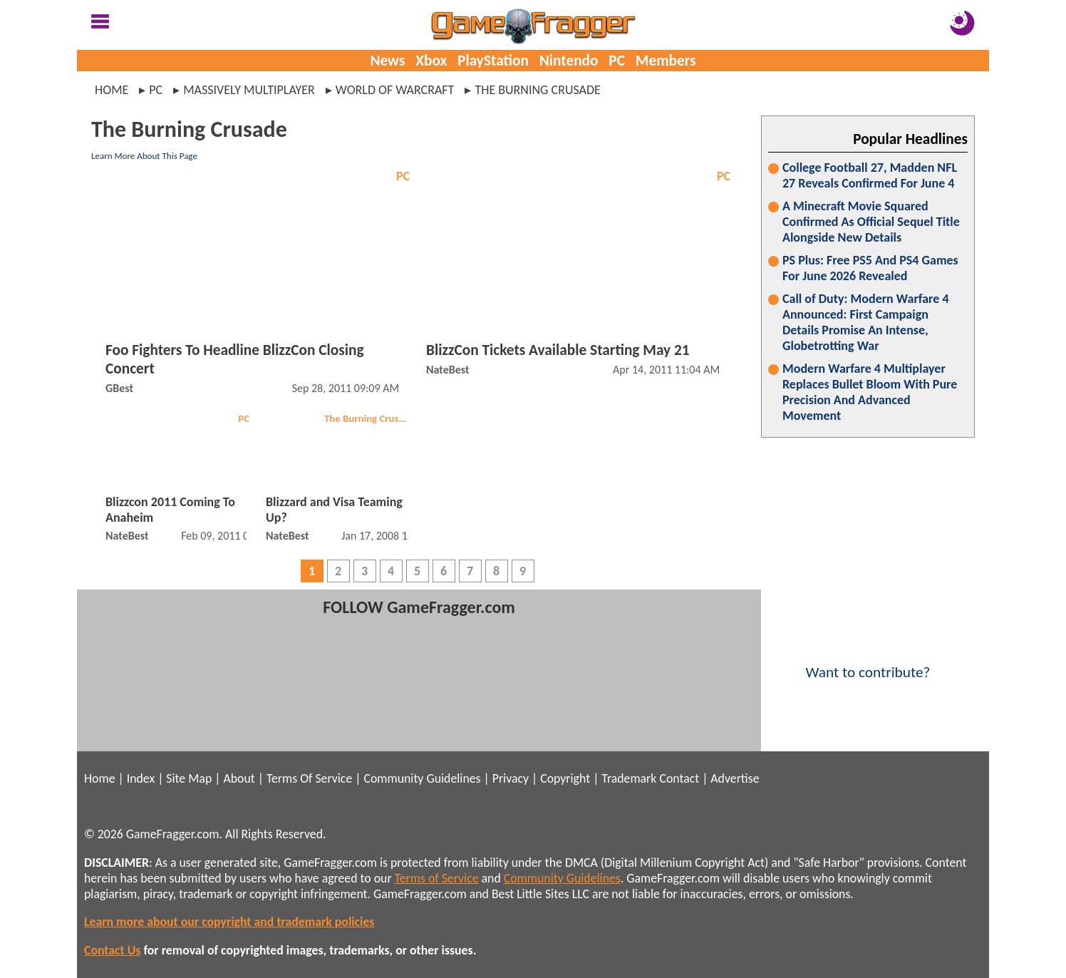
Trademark (628, 778)
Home (111, 90)
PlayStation (493, 60)
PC (617, 60)
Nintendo (569, 60)
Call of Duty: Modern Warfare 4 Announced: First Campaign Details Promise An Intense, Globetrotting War (865, 322)
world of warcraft (395, 90)
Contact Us (112, 950)
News (387, 60)
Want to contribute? (868, 662)
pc (155, 90)
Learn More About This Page (144, 155)
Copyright (565, 778)
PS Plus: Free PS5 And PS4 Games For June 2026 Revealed (870, 268)
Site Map (189, 778)
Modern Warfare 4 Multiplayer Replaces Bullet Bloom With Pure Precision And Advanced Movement (869, 392)
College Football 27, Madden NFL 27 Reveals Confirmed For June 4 (869, 175)
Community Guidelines (421, 778)
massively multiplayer (249, 90)
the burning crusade (538, 90)
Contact (679, 778)
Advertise (734, 778)
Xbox (431, 60)
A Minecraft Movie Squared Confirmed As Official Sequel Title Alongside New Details (871, 221)
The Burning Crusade (368, 418)
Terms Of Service (309, 778)
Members (666, 60)
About (238, 778)
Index (141, 778)
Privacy (510, 778)
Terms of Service (437, 878)
